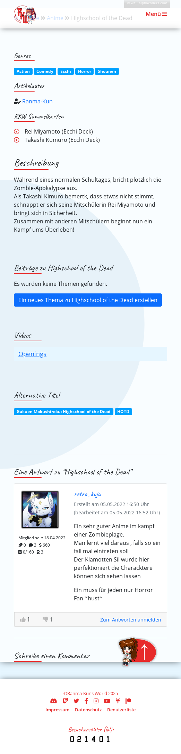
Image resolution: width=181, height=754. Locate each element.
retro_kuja (87, 494)
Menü (156, 14)
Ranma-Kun (37, 101)
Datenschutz (88, 709)
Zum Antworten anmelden (130, 619)
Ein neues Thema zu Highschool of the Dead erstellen (87, 300)
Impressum (57, 709)
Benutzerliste (121, 709)
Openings (32, 354)
